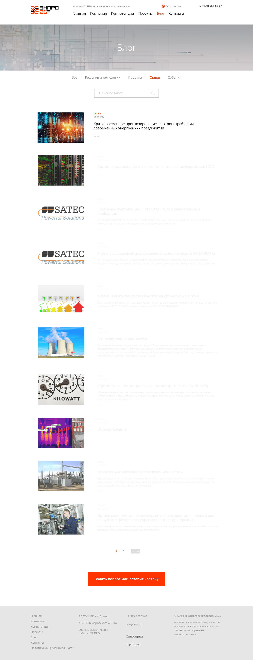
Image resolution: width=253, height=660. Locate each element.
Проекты (145, 13)
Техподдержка (173, 6)
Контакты (176, 13)
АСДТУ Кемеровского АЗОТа (98, 623)
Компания (98, 13)
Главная (79, 13)
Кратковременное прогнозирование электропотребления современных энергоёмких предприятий (144, 125)
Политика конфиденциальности (52, 648)
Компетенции (122, 13)
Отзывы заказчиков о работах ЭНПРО (93, 631)
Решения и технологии (102, 77)
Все (74, 77)
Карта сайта (133, 644)
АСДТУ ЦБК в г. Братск (94, 616)
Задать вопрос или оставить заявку (127, 578)
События (174, 77)
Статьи (155, 77)
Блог (160, 13)
